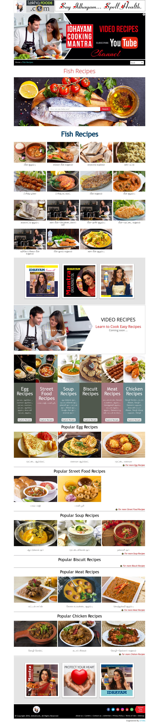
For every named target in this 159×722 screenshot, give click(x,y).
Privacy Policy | (119, 715)
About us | (80, 715)
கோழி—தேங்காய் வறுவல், (134, 403)
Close (144, 14)
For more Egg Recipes (134, 465)
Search (105, 109)
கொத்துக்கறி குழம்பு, (112, 405)
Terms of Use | (131, 715)
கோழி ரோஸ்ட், (131, 400)
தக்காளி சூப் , (65, 405)
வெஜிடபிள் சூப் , (68, 410)
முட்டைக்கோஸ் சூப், (68, 402)
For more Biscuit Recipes (132, 565)
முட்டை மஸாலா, (25, 405)
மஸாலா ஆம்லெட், (25, 402)
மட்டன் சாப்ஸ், (109, 400)
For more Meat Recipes (133, 610)
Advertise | (107, 715)
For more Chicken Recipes (132, 654)
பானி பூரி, (51, 403)
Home (18, 62)
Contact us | (98, 715)
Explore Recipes (24, 420)
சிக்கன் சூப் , (71, 407)
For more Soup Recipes (133, 553)
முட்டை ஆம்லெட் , (25, 400)
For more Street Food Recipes (130, 509)
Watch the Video (50, 330)
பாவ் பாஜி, (42, 403)
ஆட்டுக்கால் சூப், (68, 400)
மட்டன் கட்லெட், (114, 412)
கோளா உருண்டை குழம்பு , (113, 401)
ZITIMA (142, 720)
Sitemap (141, 715)
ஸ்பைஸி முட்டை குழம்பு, (25, 411)
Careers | (88, 715)
